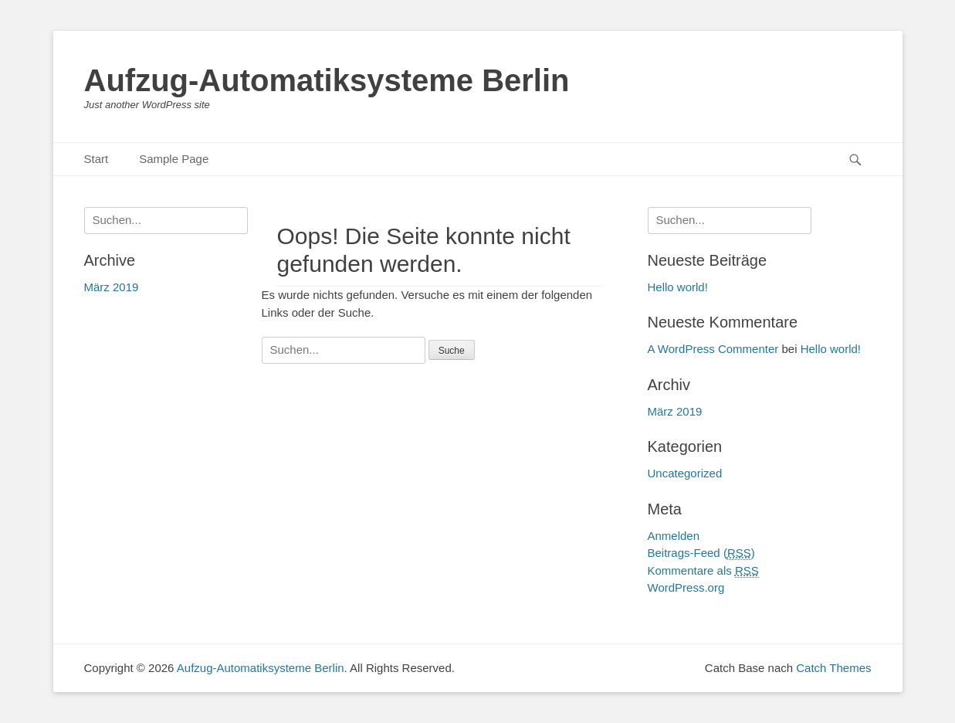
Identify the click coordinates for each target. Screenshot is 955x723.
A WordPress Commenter (713, 348)
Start (96, 158)
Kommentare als (703, 571)
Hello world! (678, 287)
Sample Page (173, 158)
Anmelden (674, 535)
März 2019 (675, 411)
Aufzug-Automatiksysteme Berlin (327, 80)
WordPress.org (686, 587)
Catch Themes (833, 667)
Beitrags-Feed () (701, 553)
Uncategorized (685, 473)
